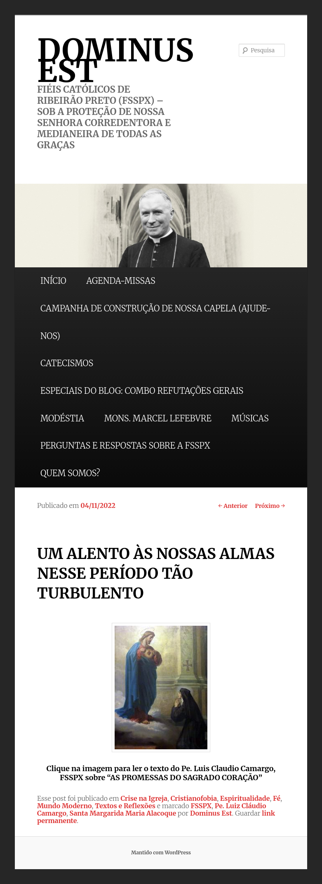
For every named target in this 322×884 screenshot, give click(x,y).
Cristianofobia (194, 798)
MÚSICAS (249, 418)
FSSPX (201, 806)
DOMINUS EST (115, 60)
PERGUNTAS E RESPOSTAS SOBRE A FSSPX (125, 445)
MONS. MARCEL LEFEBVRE (158, 418)
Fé (276, 798)
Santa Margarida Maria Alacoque (123, 813)
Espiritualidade (245, 798)
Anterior (232, 506)
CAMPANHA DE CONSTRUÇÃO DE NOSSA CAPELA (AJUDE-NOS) (155, 322)
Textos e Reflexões (125, 806)
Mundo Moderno (64, 806)
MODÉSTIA (62, 418)
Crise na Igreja (144, 798)
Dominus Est (211, 813)
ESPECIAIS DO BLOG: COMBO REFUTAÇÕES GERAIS (141, 391)
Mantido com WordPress (161, 852)
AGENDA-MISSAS (120, 281)
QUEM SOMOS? (70, 473)
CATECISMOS (66, 363)
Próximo (270, 506)
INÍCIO (53, 281)
